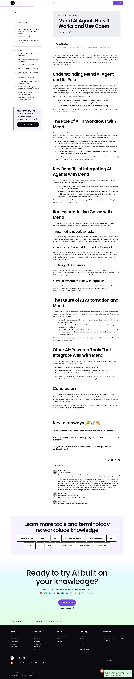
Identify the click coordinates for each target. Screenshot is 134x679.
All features (14, 644)
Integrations (14, 641)
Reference (19, 621)
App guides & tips (29, 621)
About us (82, 639)
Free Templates (85, 652)
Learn (35, 636)
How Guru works (15, 639)
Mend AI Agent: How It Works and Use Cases (49, 621)
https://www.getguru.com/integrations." (71, 408)
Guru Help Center (62, 636)
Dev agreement (30, 673)
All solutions (14, 647)
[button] (21, 3)
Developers (37, 644)
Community (37, 647)
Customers (37, 639)
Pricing (53, 3)
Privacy (40, 673)
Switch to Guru (84, 649)
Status (59, 639)
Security (59, 641)
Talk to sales (118, 3)
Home (12, 621)
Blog (35, 649)
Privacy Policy (117, 675)
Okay (128, 674)
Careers (82, 636)
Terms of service (17, 673)
